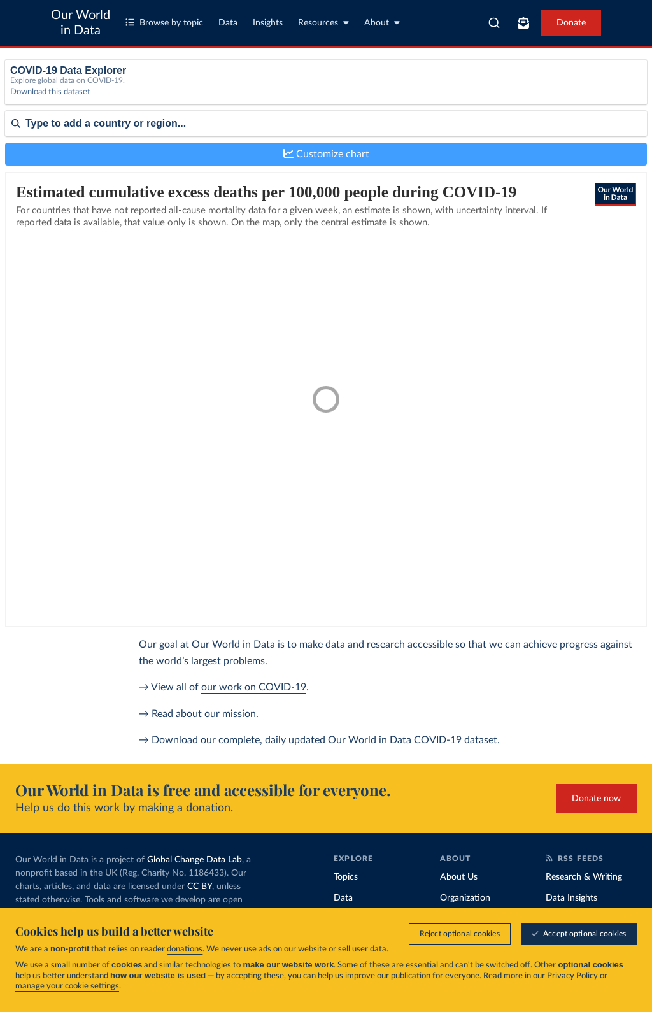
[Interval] (377, 92)
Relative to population (524, 87)
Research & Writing (584, 877)
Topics (346, 877)
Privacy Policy (572, 976)
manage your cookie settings (67, 986)
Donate (571, 22)
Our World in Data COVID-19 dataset (412, 740)
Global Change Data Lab (194, 859)
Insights (268, 22)
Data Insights (571, 898)
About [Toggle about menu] (382, 22)
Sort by (19, 164)
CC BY (199, 886)
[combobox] (494, 23)
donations (184, 949)
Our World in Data (80, 23)
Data (227, 22)
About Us (459, 877)
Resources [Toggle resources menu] (323, 22)
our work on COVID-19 (253, 687)
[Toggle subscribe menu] (523, 23)
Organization (465, 898)
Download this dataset (50, 101)
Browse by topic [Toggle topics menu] (164, 22)
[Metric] (211, 92)
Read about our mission (204, 714)
